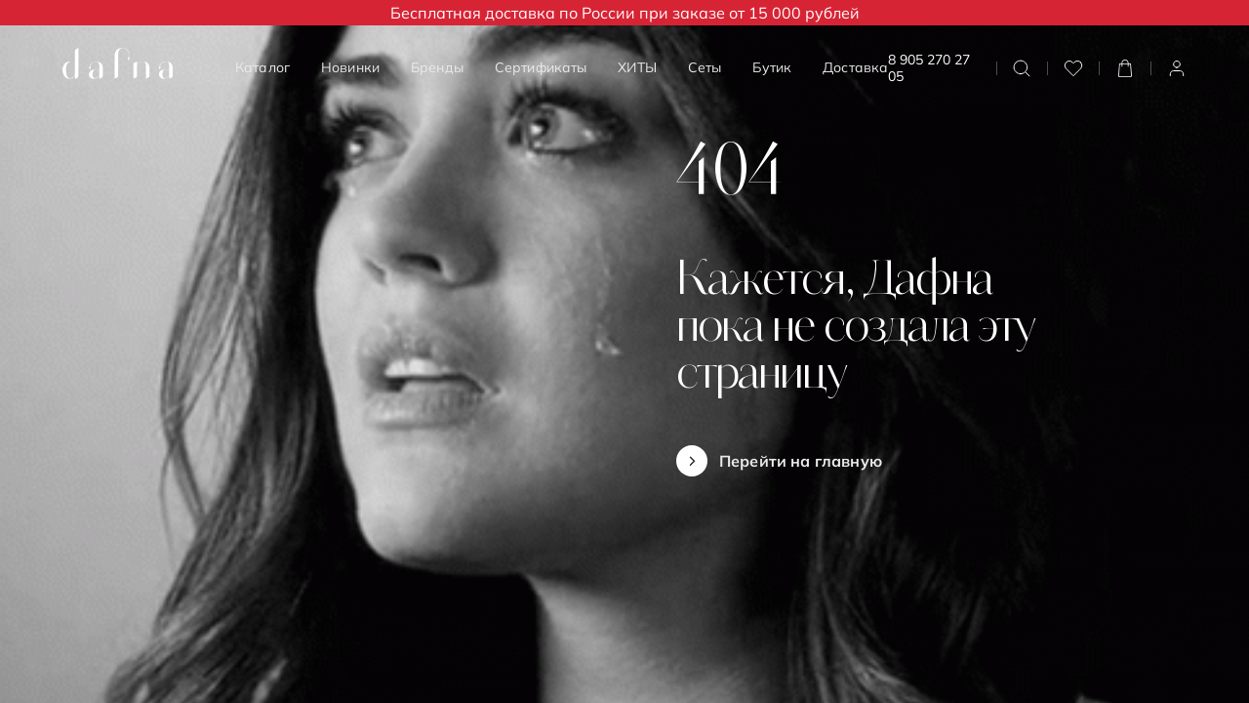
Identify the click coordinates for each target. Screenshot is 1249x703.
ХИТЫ (637, 67)
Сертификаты (541, 67)
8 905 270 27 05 (929, 68)
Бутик (771, 67)
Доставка (855, 67)
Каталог (262, 67)
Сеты (705, 67)
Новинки (350, 67)
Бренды (437, 67)
